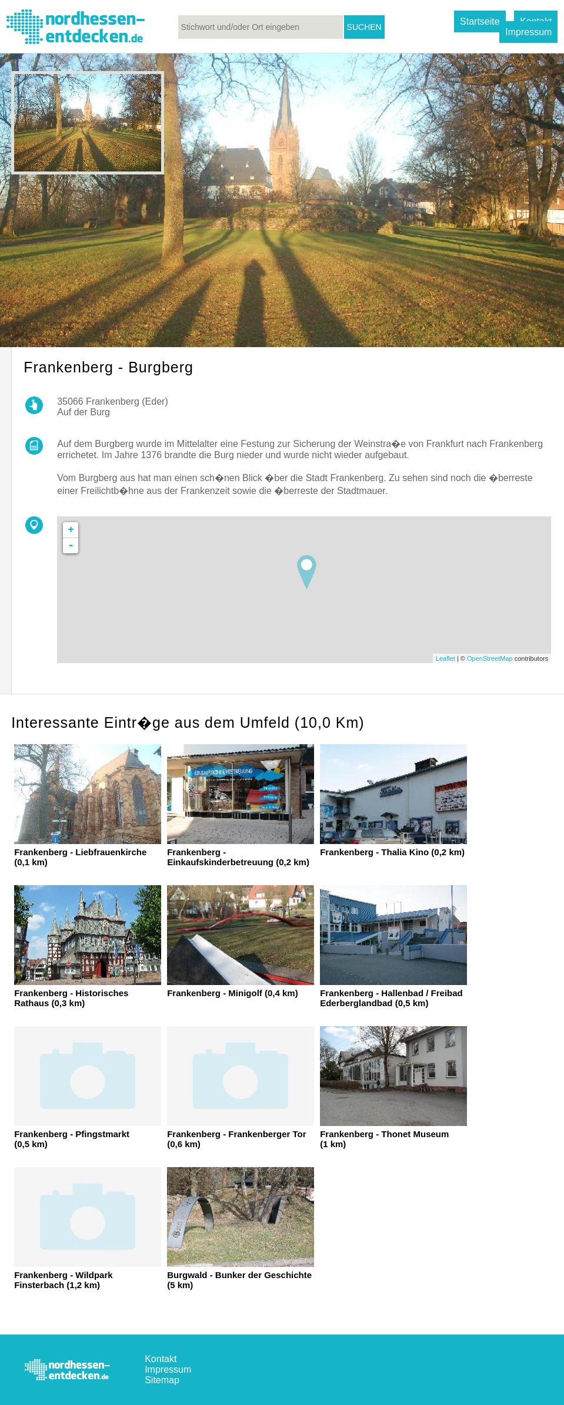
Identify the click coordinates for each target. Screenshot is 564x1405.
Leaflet (445, 658)
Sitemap (162, 1380)
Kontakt (160, 1359)
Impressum (528, 32)
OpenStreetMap (490, 658)
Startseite (480, 21)
